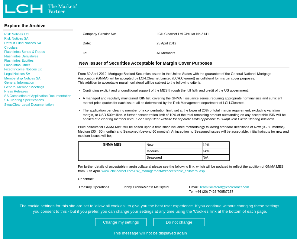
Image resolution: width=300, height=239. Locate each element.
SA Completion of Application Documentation (37, 96)
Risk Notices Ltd (16, 34)
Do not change (179, 222)
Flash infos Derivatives (21, 56)
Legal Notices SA (17, 74)
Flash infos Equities (19, 60)
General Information (19, 82)
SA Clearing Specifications (24, 100)
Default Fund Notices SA (22, 43)
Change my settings (121, 222)
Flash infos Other (17, 65)
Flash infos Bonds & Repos (24, 51)
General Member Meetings (24, 87)
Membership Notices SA (22, 78)
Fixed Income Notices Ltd (23, 69)
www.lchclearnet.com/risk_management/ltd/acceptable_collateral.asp (153, 171)
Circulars (11, 47)
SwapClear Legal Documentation (29, 104)
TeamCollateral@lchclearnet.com (224, 187)
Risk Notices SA (16, 38)
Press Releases (16, 91)
